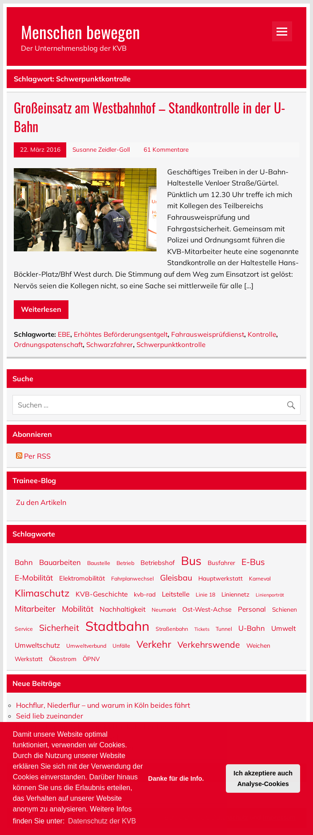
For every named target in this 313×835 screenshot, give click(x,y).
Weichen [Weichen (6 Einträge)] (258, 645)
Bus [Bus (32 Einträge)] (191, 559)
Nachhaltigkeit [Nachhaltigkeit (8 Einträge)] (122, 609)
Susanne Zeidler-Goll (101, 149)
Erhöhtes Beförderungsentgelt (121, 334)
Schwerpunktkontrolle (170, 344)
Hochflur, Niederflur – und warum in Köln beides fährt (103, 705)
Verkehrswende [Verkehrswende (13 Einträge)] (208, 644)
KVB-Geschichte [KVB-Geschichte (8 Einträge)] (102, 593)
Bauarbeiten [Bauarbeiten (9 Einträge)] (60, 561)
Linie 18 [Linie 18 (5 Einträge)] (205, 594)
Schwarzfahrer (109, 344)
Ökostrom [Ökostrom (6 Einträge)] (62, 658)
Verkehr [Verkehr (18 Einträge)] (153, 643)
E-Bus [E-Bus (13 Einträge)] (253, 561)
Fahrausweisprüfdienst (207, 334)
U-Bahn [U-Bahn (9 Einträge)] (251, 627)
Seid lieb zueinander (49, 715)
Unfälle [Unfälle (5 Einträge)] (121, 645)
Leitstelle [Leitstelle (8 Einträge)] (175, 593)
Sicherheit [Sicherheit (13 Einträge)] (59, 627)
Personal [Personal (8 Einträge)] (252, 609)
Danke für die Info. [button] (176, 778)
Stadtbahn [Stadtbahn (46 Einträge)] (117, 625)
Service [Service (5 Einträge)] (24, 628)
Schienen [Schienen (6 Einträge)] (284, 609)
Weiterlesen (41, 309)
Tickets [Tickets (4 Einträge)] (201, 629)
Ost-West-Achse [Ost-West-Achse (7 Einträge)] (207, 609)
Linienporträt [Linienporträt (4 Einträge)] (270, 594)
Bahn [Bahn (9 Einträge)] (24, 561)
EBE (64, 334)
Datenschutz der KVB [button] (102, 821)
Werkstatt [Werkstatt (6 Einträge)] (29, 658)
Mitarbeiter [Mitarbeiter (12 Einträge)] (35, 608)
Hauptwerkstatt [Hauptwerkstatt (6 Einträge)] (220, 577)
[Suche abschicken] (293, 403)
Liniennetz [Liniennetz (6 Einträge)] (235, 593)
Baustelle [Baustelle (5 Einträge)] (98, 563)
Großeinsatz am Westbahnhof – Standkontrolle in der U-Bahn (149, 117)
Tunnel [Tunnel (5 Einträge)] (224, 628)
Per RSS (33, 456)
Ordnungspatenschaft (48, 344)
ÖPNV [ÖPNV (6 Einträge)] (91, 658)
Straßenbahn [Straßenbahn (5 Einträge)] (172, 628)
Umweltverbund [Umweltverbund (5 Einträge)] (86, 645)
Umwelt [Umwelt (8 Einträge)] (283, 628)
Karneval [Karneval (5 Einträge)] (260, 578)
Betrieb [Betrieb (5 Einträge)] (125, 563)
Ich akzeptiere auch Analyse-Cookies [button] (263, 778)
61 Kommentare (166, 149)
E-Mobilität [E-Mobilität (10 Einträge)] (34, 577)
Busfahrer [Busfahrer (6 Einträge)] (221, 562)
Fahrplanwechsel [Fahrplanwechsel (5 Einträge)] (132, 578)
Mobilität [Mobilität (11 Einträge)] (77, 608)
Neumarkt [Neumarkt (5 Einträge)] (164, 609)
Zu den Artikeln (41, 502)
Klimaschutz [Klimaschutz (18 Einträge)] (42, 592)
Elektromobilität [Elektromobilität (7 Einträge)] (82, 578)
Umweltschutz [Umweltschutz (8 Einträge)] (37, 645)
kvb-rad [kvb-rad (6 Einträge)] (145, 593)
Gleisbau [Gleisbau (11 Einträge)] (176, 577)
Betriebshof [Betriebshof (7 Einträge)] (157, 562)
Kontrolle (262, 334)
